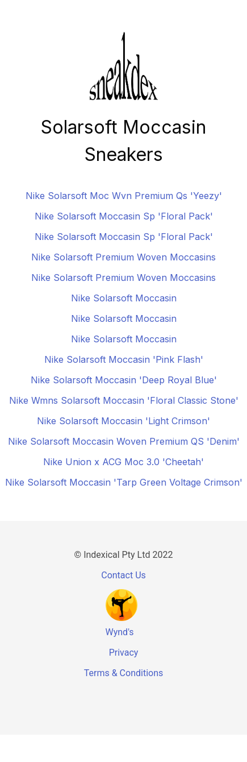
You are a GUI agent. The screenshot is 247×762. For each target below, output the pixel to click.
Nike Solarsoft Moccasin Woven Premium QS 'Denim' (124, 441)
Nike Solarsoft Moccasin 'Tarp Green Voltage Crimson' (123, 482)
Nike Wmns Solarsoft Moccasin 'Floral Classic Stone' (123, 400)
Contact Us (123, 575)
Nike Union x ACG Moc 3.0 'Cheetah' (123, 461)
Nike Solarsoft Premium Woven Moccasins (123, 257)
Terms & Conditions (124, 673)
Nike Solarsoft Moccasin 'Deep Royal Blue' (124, 380)
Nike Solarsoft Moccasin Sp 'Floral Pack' (124, 216)
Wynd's (120, 632)
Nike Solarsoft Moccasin (124, 298)
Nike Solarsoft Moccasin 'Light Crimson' (123, 420)
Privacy (124, 652)
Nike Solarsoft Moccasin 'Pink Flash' (123, 359)
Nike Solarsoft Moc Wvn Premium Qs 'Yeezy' (124, 195)
